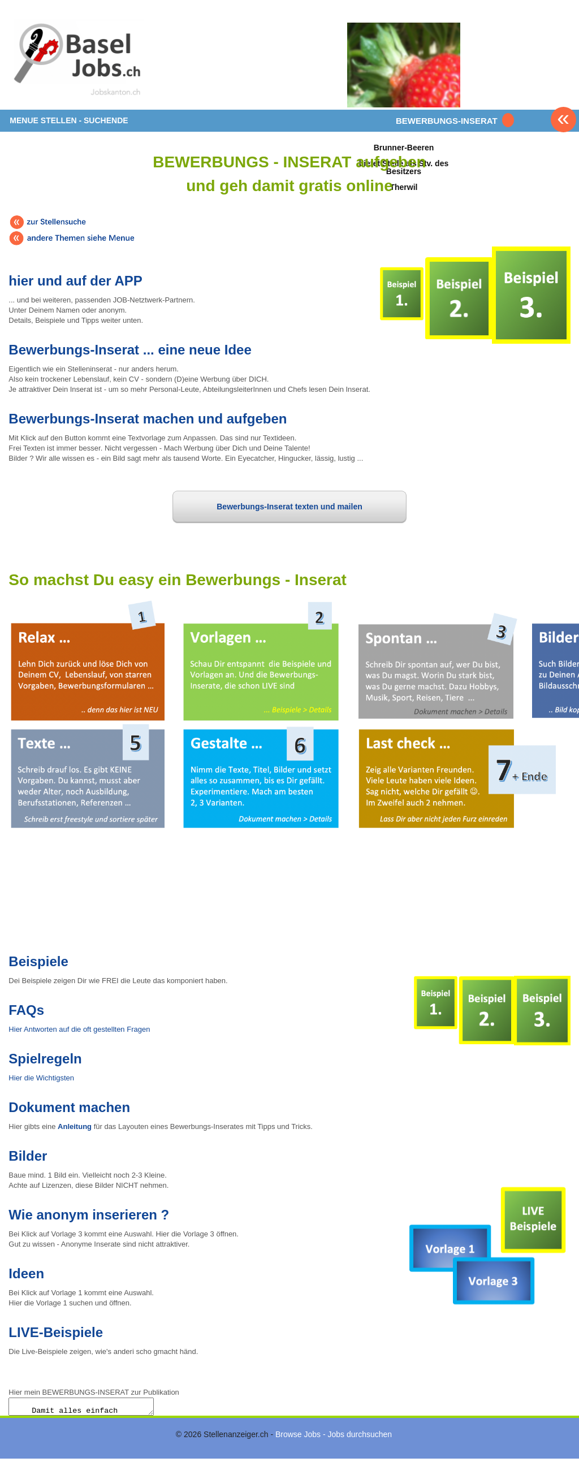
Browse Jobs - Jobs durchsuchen (333, 1437)
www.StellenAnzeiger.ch (76, 58)
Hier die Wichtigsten (41, 1078)
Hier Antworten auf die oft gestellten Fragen (79, 1029)
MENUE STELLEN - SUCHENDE (69, 120)
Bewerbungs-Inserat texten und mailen (289, 506)
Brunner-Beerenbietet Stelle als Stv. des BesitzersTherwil (403, 167)
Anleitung (75, 1126)
